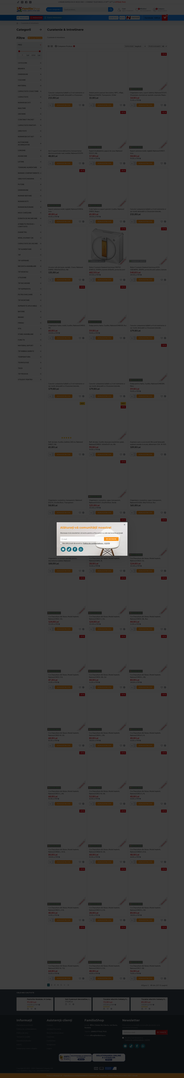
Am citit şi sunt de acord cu (85, 543)
